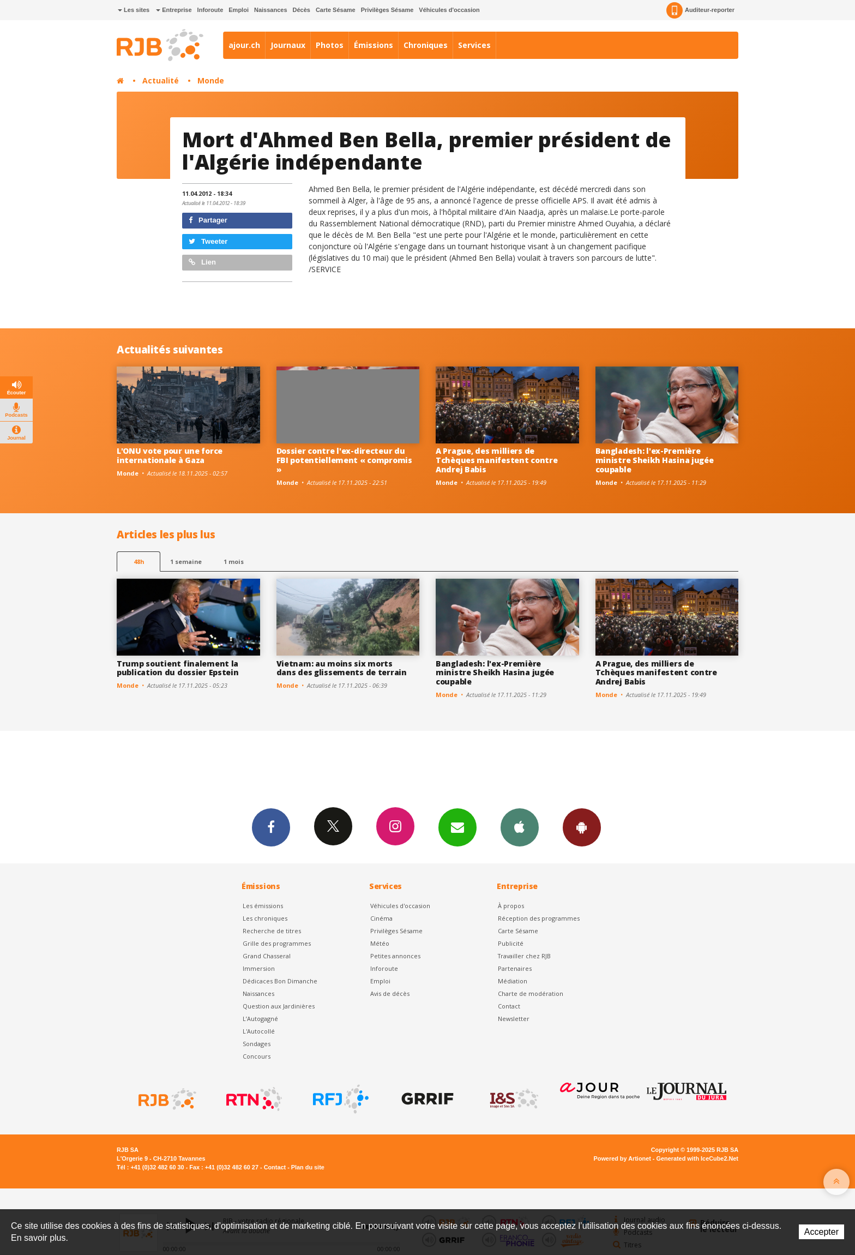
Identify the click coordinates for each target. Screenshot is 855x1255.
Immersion (259, 968)
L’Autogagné (260, 1018)
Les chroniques (265, 918)
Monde (210, 80)
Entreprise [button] (173, 10)
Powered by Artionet (622, 1158)
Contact (509, 1006)
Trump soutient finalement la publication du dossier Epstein (178, 668)
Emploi (238, 10)
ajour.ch (244, 45)
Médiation (512, 980)
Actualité (160, 80)
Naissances (270, 10)
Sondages (256, 1043)
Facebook (271, 826)
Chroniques (426, 45)
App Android (582, 826)
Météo (379, 943)
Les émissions (263, 905)
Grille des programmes (277, 943)
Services (474, 45)
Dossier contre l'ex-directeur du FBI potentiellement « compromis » (344, 460)
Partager (208, 220)
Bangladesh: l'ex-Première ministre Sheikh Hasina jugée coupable (654, 460)
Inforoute (210, 10)
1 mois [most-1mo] (234, 561)
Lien (202, 262)
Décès (301, 10)
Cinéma (381, 918)
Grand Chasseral (267, 955)
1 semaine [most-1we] (186, 561)
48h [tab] (139, 561)
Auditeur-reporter (700, 10)
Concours (256, 1056)
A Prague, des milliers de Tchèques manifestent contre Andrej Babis (496, 460)
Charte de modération (530, 993)
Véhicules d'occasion (449, 10)
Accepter (821, 1231)
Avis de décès (390, 993)
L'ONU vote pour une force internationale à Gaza (169, 455)
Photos (330, 45)
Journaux (287, 45)
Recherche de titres (272, 930)
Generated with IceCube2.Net (697, 1158)
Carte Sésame (336, 10)
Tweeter (208, 241)
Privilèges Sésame (387, 10)
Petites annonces (395, 955)
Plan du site (307, 1167)
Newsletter (513, 1018)
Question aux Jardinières (279, 1006)
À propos (511, 905)
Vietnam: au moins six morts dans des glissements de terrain (341, 668)
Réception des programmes (539, 918)
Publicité (510, 943)
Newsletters (457, 826)
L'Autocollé (259, 1031)
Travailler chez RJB (524, 955)
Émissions (373, 45)
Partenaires (515, 968)
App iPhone (520, 826)
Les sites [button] (133, 10)
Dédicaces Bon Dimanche (280, 980)
